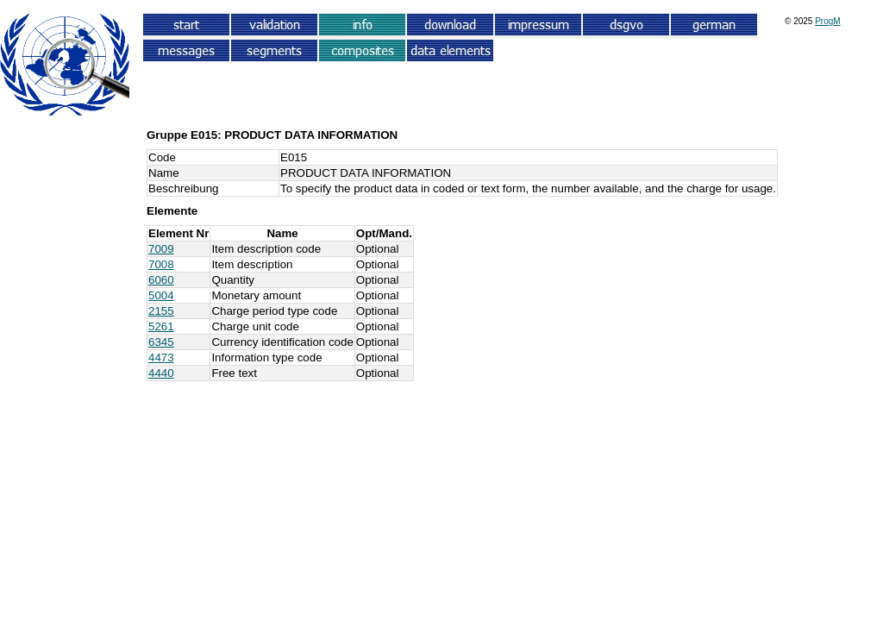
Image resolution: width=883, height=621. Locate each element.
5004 (161, 295)
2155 (161, 310)
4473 (161, 357)
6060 (161, 279)
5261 (161, 326)
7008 (161, 264)
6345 (161, 342)
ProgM (827, 21)
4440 (161, 373)
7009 (161, 248)
